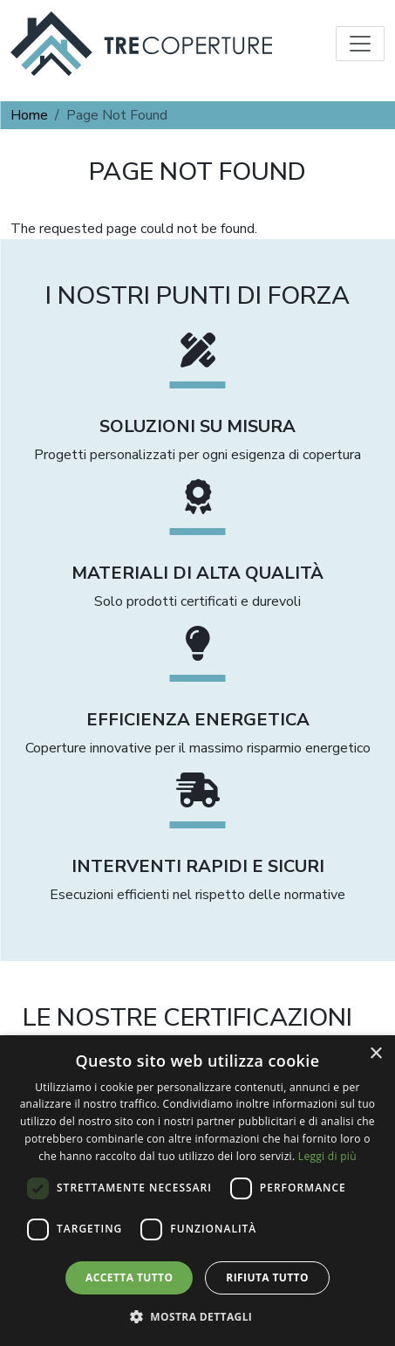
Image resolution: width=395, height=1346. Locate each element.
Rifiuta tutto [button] (267, 1277)
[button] (198, 1316)
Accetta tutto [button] (129, 1277)
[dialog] (197, 1190)
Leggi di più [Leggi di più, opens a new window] (327, 1156)
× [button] (375, 1054)
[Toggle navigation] (360, 43)
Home (29, 115)
